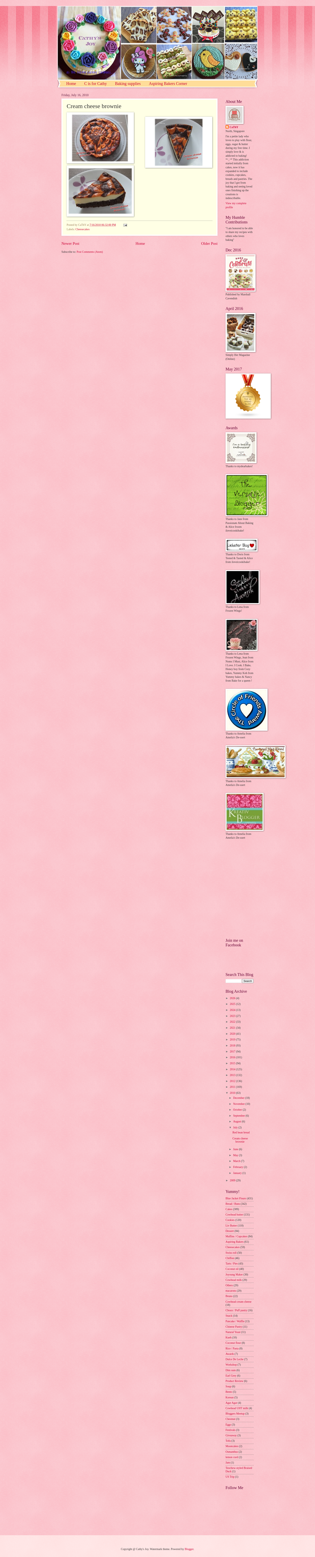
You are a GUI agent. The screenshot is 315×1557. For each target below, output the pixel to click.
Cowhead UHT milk (237, 1408)
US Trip (230, 1476)
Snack (229, 1315)
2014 (233, 1069)
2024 (233, 1009)
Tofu (228, 1440)
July (235, 1127)
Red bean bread (241, 1132)
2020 (233, 1033)
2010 (233, 1092)
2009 (233, 1180)
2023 (233, 1015)
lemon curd (232, 1457)
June (236, 1149)
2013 (233, 1075)
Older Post (209, 243)
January (237, 1173)
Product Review (234, 1381)
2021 (233, 1027)
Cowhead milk (234, 1279)
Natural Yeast (233, 1332)
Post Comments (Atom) (90, 251)
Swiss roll (231, 1252)
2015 (233, 1063)
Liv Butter (231, 1225)
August (237, 1121)
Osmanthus (232, 1451)
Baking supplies (128, 83)
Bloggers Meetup (235, 1413)
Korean (230, 1397)
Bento (229, 1391)
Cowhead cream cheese (238, 1301)
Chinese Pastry (234, 1326)
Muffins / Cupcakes (236, 1236)
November (239, 1103)
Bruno (229, 1296)
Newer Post (70, 243)
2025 (233, 1003)
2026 (233, 998)
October (238, 1109)
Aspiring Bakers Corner (168, 83)
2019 (233, 1039)
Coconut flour (233, 1342)
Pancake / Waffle (235, 1321)
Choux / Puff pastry (236, 1310)
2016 (233, 1057)
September (239, 1115)
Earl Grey (231, 1375)
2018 (233, 1045)
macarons (231, 1290)
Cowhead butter (234, 1214)
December (239, 1097)
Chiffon (230, 1258)
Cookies (230, 1220)
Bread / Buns (233, 1203)
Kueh (229, 1337)
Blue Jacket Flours (236, 1198)
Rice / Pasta (232, 1348)
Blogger (189, 1549)
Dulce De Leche (235, 1359)
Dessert (230, 1230)
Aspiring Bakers (235, 1241)
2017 (233, 1051)
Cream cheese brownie (240, 1140)
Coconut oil (232, 1268)
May (236, 1155)
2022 (233, 1021)
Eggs (228, 1424)
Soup (228, 1386)
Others (229, 1285)
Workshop (231, 1364)
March (237, 1161)
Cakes (229, 1209)
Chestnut (230, 1419)
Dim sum (231, 1370)
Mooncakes (232, 1446)
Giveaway (231, 1435)
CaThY (234, 127)
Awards (230, 1353)
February (238, 1167)
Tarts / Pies (232, 1263)
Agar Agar (231, 1402)
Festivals (230, 1430)
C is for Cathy (95, 83)
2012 (233, 1081)
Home (71, 83)
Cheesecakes (82, 229)
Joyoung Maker (234, 1274)
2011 (233, 1086)
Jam (228, 1462)
